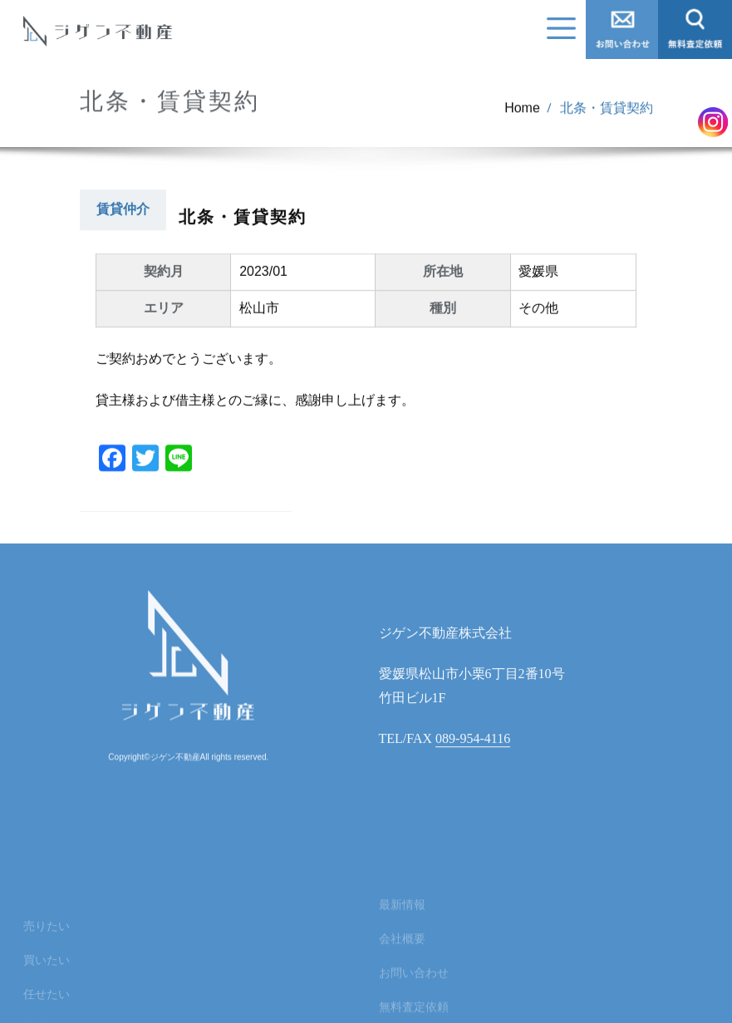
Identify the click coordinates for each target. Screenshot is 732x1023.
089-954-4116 (472, 761)
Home (522, 115)
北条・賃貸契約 (606, 115)
